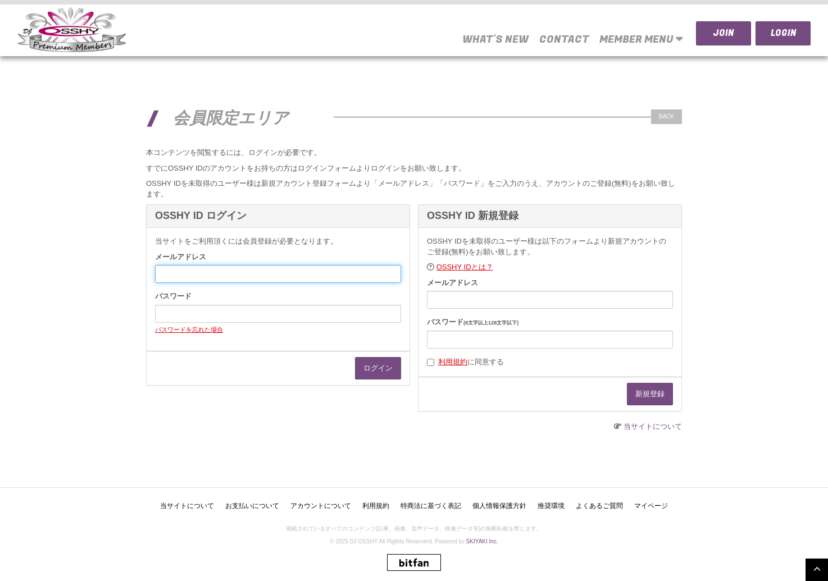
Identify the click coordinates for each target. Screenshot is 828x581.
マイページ (651, 506)
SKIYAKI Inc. (482, 541)
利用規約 (452, 362)
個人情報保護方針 (499, 506)
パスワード (173, 296)
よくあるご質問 (599, 506)
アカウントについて (320, 506)
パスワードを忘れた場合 (189, 329)
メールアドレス (180, 257)
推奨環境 (551, 506)
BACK (666, 116)
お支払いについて (252, 506)
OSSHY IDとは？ (464, 267)
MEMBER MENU (641, 39)
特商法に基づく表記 (431, 506)
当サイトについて (653, 426)
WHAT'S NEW (495, 39)
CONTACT (564, 39)
